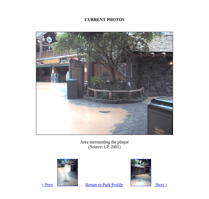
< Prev (61, 184)
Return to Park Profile (104, 184)
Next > (147, 184)
